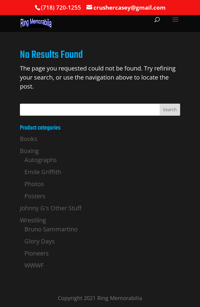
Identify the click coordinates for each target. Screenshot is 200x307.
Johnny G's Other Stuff (50, 208)
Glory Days (39, 241)
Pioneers (36, 253)
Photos (34, 184)
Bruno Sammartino (51, 229)
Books (28, 139)
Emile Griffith (42, 172)
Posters (34, 196)
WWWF (34, 265)
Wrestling (33, 220)
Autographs (40, 160)
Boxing (29, 151)
